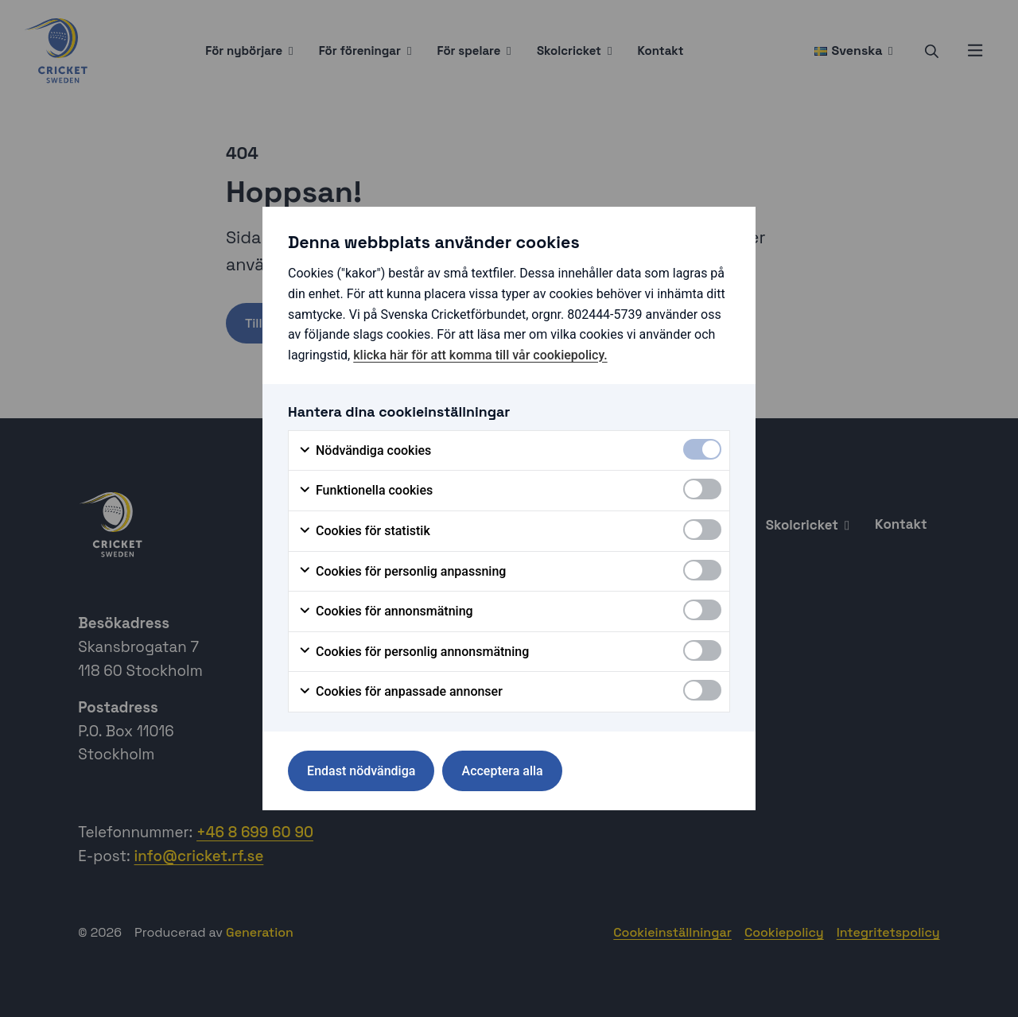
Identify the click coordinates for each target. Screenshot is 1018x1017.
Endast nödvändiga (361, 770)
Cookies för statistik (364, 531)
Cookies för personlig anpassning (402, 572)
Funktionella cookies (365, 491)
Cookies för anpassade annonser (400, 692)
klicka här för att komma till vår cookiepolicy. (480, 355)
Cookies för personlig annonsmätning (413, 652)
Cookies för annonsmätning (385, 611)
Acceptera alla (502, 770)
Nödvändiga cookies (364, 451)
